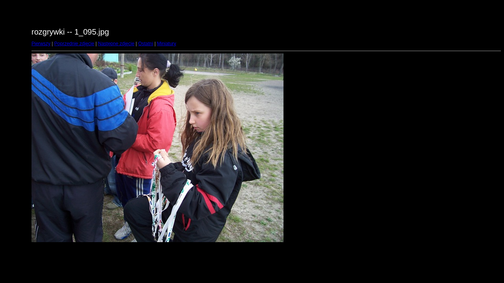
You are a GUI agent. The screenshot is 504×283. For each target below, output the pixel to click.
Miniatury (166, 43)
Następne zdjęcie (116, 43)
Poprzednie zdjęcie (74, 43)
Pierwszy (41, 43)
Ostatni (145, 43)
